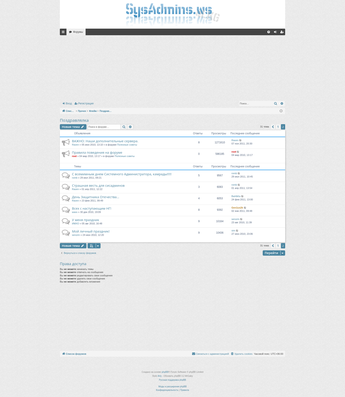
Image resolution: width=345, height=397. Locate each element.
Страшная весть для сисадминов (98, 185)
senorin (235, 219)
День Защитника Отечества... (95, 197)
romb (74, 177)
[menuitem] (268, 32)
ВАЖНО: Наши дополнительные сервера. (105, 141)
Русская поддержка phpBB (172, 380)
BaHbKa (235, 196)
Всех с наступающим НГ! (91, 208)
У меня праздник (85, 220)
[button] (273, 126)
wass (74, 212)
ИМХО (75, 223)
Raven (75, 144)
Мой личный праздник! (91, 231)
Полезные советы (127, 144)
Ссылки (64, 32)
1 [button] (278, 127)
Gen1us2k (237, 207)
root (74, 156)
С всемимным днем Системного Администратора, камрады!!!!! (121, 174)
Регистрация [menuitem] (282, 32)
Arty (160, 376)
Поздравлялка (74, 120)
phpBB (165, 372)
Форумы (78, 31)
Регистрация (86, 103)
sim (233, 230)
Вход (69, 103)
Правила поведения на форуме (97, 152)
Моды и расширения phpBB (172, 386)
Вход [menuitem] (276, 32)
